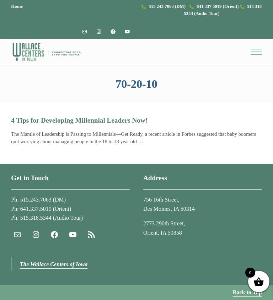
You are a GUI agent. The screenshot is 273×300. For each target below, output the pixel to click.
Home (17, 6)
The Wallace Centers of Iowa (54, 264)
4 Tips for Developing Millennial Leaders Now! (79, 120)
